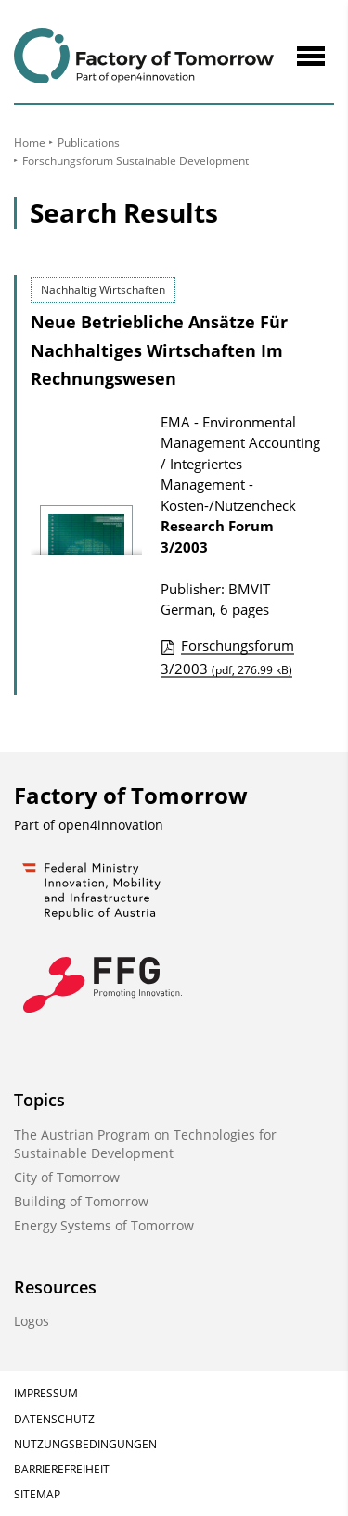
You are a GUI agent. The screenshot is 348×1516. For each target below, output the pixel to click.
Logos (31, 1321)
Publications (89, 142)
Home (29, 142)
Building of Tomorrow (81, 1201)
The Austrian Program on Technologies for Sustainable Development (145, 1144)
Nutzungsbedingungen (85, 1444)
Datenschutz (54, 1419)
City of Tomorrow (67, 1177)
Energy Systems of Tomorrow (104, 1225)
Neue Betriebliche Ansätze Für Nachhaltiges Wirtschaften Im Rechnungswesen (159, 350)
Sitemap (37, 1494)
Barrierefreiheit (62, 1469)
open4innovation (110, 825)
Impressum (46, 1393)
